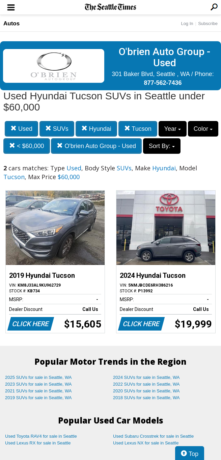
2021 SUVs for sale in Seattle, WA (38, 390)
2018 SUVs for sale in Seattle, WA (146, 397)
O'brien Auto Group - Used (96, 145)
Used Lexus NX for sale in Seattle (145, 442)
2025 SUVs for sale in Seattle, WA (38, 377)
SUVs (56, 128)
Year (172, 128)
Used (21, 128)
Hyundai (96, 128)
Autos (11, 23)
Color (203, 128)
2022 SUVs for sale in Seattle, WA (146, 384)
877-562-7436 (163, 82)
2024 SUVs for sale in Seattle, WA (146, 377)
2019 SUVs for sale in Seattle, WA (38, 397)
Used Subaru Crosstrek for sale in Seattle (153, 436)
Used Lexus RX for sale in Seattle (38, 442)
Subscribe (208, 23)
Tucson (137, 128)
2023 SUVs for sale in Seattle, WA (38, 384)
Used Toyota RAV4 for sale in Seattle (41, 436)
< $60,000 (26, 145)
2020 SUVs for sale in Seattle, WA (146, 390)
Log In (187, 23)
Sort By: (162, 146)
